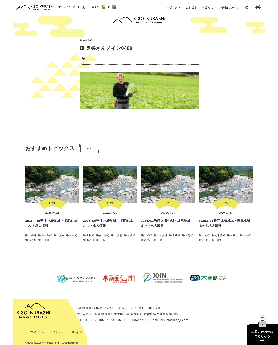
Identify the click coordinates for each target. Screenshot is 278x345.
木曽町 (71, 235)
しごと (52, 203)
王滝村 (43, 239)
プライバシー (36, 332)
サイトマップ (58, 332)
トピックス (173, 7)
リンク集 (77, 332)
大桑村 (59, 235)
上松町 (30, 235)
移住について (230, 7)
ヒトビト (191, 7)
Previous (49, 278)
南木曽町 (45, 235)
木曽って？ (209, 7)
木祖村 (30, 239)
